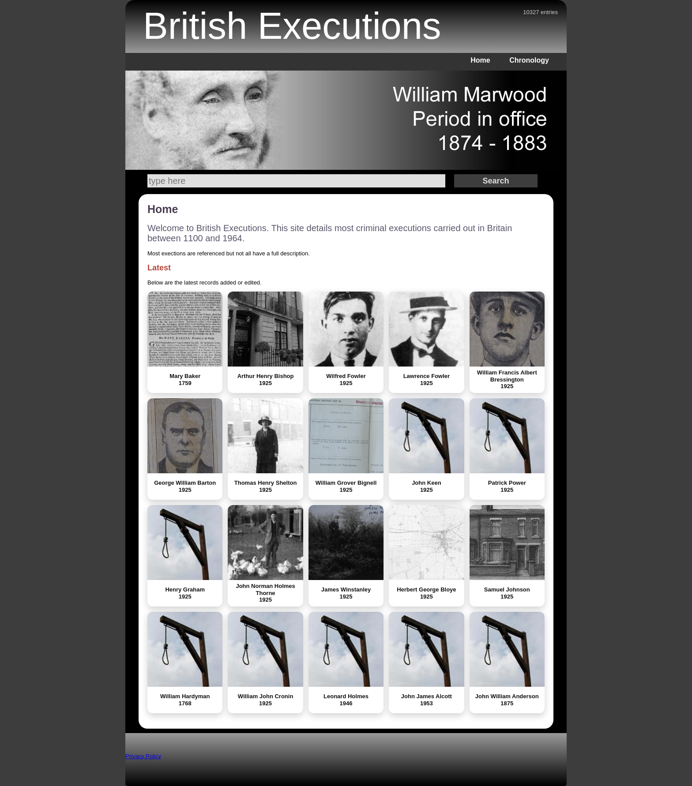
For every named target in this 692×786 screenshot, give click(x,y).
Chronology (529, 60)
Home (480, 60)
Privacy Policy (143, 756)
